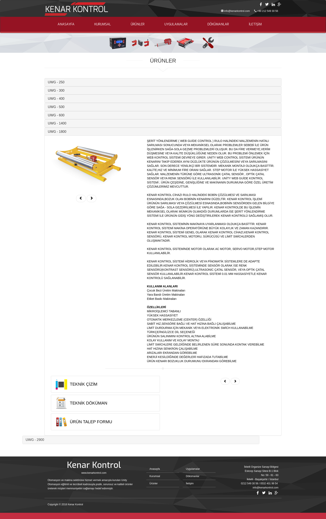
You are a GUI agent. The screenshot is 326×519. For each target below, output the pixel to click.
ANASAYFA (66, 24)
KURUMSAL (102, 24)
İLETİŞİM (255, 24)
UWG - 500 (49, 107)
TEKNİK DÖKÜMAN (81, 403)
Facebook (261, 4)
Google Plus (279, 4)
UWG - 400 (49, 98)
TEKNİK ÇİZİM (76, 384)
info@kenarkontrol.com (237, 11)
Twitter (267, 4)
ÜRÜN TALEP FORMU (84, 421)
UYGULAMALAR (176, 24)
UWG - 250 (49, 82)
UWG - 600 (49, 115)
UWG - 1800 (50, 131)
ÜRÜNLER (137, 24)
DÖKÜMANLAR (218, 24)
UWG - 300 (49, 90)
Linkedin (273, 4)
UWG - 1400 (50, 123)
